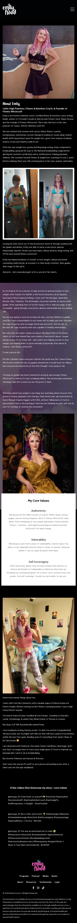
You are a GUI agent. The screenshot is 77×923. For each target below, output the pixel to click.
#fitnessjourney (40, 841)
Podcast (36, 876)
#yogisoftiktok (55, 841)
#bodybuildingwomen (40, 838)
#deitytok (64, 814)
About (20, 882)
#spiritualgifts (52, 800)
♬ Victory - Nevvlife (32, 821)
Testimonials (45, 882)
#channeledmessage (17, 817)
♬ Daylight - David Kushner (35, 803)
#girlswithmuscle (55, 835)
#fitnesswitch (14, 835)
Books (54, 876)
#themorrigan (52, 814)
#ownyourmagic (61, 817)
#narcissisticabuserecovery (20, 841)
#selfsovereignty (45, 817)
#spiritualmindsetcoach (34, 800)
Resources (31, 882)
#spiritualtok (62, 797)
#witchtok (51, 797)
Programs (24, 876)
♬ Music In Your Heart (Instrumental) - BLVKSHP (36, 843)
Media (46, 876)
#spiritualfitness (15, 821)
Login (57, 882)
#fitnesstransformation (18, 838)
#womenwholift (15, 800)
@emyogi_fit (14, 797)
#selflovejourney (15, 803)
